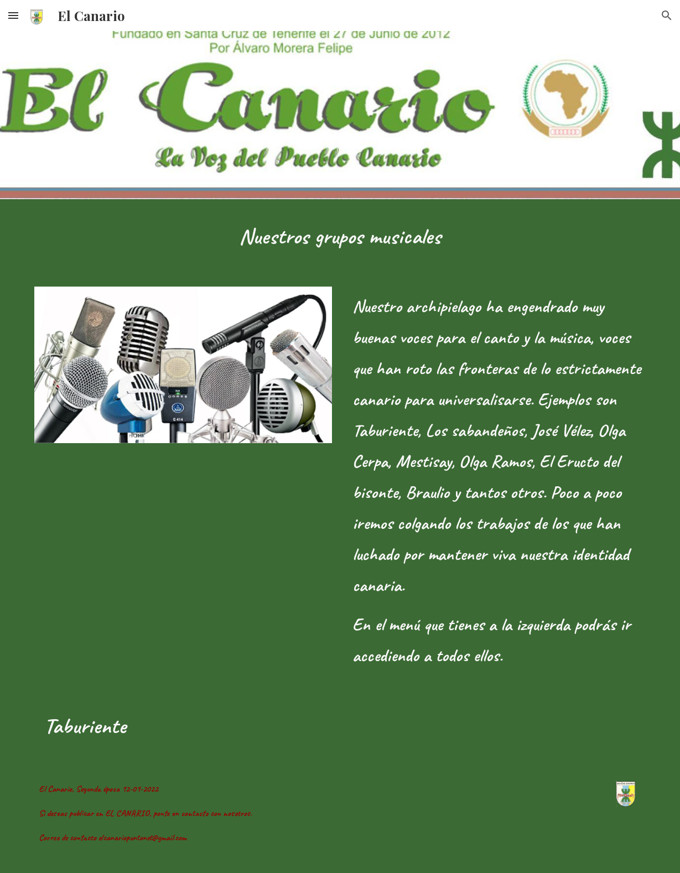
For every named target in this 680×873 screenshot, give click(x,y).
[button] (13, 15)
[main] (340, 236)
